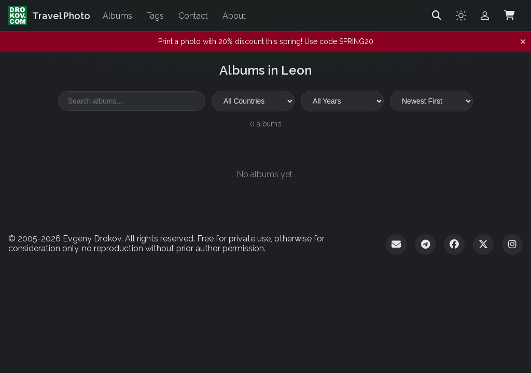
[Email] (396, 244)
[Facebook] (454, 244)
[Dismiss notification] (523, 42)
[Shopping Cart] (509, 15)
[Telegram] (425, 244)
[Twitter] (483, 244)
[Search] (436, 15)
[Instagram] (512, 244)
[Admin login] (485, 15)
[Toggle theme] (461, 15)
